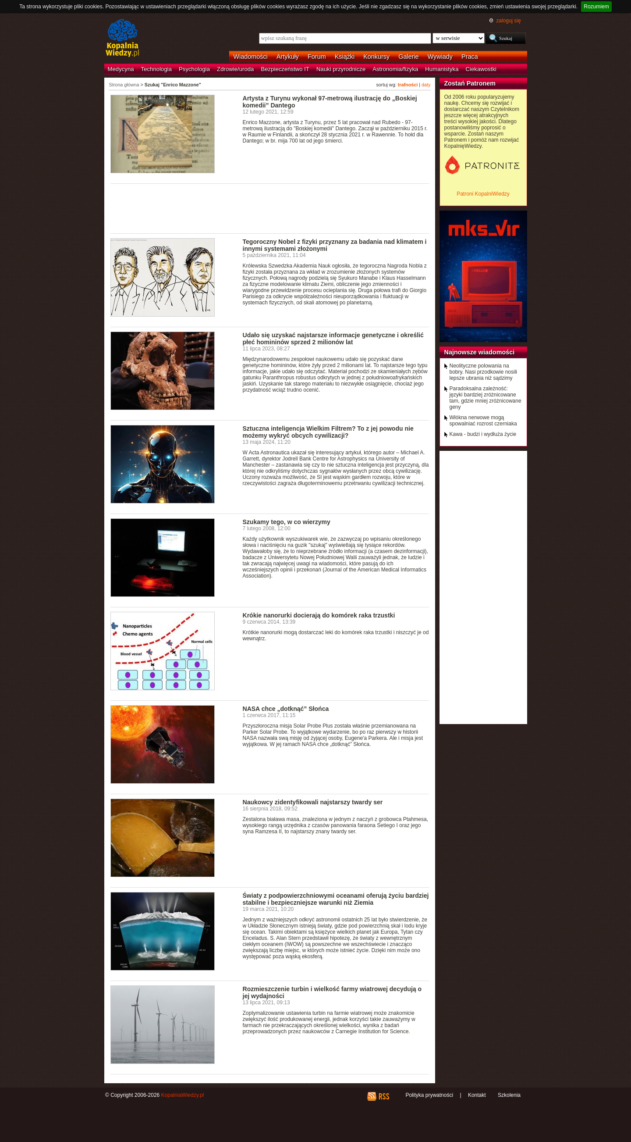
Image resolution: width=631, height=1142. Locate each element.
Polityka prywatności (429, 1095)
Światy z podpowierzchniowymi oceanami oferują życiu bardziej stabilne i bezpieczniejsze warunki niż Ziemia (336, 899)
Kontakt (477, 1095)
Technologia (156, 69)
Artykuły (288, 56)
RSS (383, 1096)
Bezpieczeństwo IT (285, 69)
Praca (469, 56)
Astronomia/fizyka (395, 69)
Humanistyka (441, 69)
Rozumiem (596, 7)
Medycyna (121, 69)
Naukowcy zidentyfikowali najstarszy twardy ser (313, 802)
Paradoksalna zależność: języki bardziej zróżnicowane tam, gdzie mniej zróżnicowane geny (485, 397)
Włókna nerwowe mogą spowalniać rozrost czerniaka (483, 420)
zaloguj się (508, 21)
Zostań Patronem (470, 83)
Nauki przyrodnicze (340, 69)
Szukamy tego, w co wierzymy (286, 521)
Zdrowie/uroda (235, 69)
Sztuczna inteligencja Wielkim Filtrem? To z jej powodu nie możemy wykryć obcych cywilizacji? (328, 432)
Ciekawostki (481, 69)
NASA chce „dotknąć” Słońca (286, 708)
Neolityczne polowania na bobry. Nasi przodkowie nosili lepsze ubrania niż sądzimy (484, 372)
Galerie (408, 56)
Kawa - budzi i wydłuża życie (483, 434)
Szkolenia (509, 1095)
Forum (317, 56)
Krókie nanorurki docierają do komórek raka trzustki (319, 615)
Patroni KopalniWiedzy (483, 194)
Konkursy (376, 56)
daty (426, 84)
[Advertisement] (269, 208)
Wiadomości (251, 56)
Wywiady (440, 56)
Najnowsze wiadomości (479, 352)
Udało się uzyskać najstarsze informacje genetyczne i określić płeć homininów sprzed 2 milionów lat (333, 339)
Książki (345, 56)
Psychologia (194, 69)
